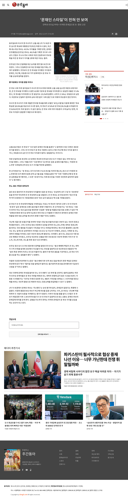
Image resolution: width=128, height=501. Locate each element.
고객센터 (41, 486)
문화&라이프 (63, 458)
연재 (93, 451)
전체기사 (62, 464)
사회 (60, 454)
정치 (60, 451)
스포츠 (61, 461)
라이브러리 (95, 458)
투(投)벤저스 (91, 76)
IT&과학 (78, 458)
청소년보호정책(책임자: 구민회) (73, 486)
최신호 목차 (95, 454)
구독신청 (111, 454)
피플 (76, 461)
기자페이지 (95, 461)
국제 (76, 454)
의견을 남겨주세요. (17, 325)
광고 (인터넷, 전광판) (24, 486)
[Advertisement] (39, 129)
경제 (76, 451)
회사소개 (13, 486)
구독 (102, 77)
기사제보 (111, 451)
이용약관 (47, 486)
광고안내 (111, 458)
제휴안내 (34, 486)
